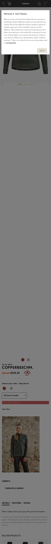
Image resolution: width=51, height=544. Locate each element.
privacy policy (11, 43)
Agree (42, 50)
